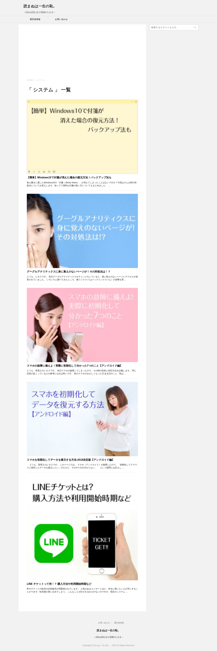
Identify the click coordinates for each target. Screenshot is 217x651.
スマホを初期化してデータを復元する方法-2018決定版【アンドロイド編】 (70, 459)
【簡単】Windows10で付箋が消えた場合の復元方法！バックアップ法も (69, 177)
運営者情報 (35, 19)
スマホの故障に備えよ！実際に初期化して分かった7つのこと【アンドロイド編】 (74, 365)
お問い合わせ (61, 19)
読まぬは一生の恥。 (40, 6)
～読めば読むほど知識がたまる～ (108, 637)
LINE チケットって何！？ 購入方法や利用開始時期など (59, 583)
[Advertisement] (82, 54)
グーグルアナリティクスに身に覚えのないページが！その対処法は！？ (68, 271)
